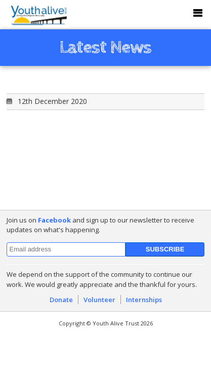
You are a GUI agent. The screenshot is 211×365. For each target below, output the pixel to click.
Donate (61, 299)
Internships (144, 299)
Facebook (54, 220)
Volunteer (99, 299)
